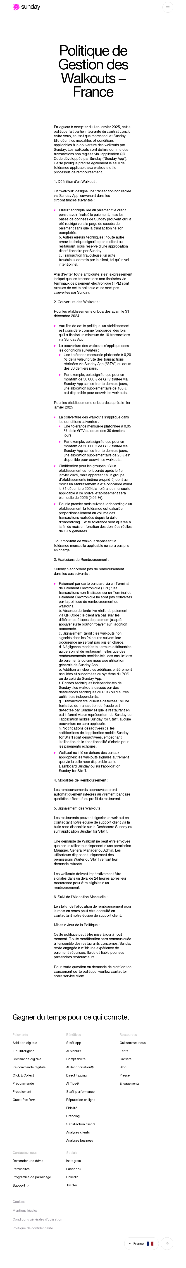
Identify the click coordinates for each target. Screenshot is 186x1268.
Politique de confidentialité (33, 1228)
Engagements (130, 1083)
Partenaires (21, 1169)
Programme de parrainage (32, 1177)
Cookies (19, 1202)
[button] (13, 1262)
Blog (123, 1067)
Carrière (125, 1059)
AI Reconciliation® (80, 1067)
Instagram (73, 1160)
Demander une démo (28, 1160)
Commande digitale (27, 1059)
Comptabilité (76, 1059)
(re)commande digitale (29, 1067)
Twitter (71, 1185)
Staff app (73, 1042)
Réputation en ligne (80, 1099)
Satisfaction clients (80, 1124)
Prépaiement (22, 1091)
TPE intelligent (23, 1051)
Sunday (26, 7)
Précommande (23, 1083)
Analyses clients (78, 1132)
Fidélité (71, 1108)
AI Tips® (72, 1083)
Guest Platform (24, 1099)
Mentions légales (25, 1210)
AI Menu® (73, 1051)
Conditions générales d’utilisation (37, 1219)
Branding (73, 1116)
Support (19, 1185)
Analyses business (79, 1140)
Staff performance (80, 1091)
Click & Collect (23, 1075)
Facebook (73, 1169)
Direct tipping (76, 1075)
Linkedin (72, 1177)
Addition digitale (25, 1042)
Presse (125, 1075)
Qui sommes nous (133, 1042)
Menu (167, 7)
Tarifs (124, 1051)
